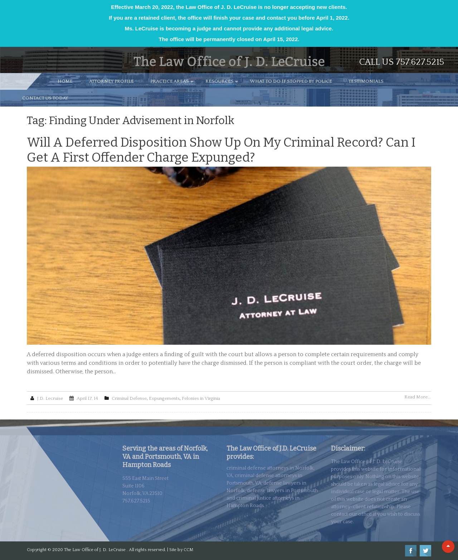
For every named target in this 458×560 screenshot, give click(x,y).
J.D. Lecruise (50, 398)
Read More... (417, 396)
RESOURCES (219, 81)
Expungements (164, 398)
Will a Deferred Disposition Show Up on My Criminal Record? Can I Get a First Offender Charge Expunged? (221, 150)
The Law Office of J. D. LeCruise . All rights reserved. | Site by (124, 549)
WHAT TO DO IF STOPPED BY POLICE (291, 81)
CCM (188, 549)
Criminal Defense (129, 398)
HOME (65, 81)
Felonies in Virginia (201, 398)
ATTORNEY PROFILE (111, 81)
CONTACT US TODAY (45, 97)
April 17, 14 (87, 398)
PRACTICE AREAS (169, 81)
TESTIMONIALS (366, 81)
